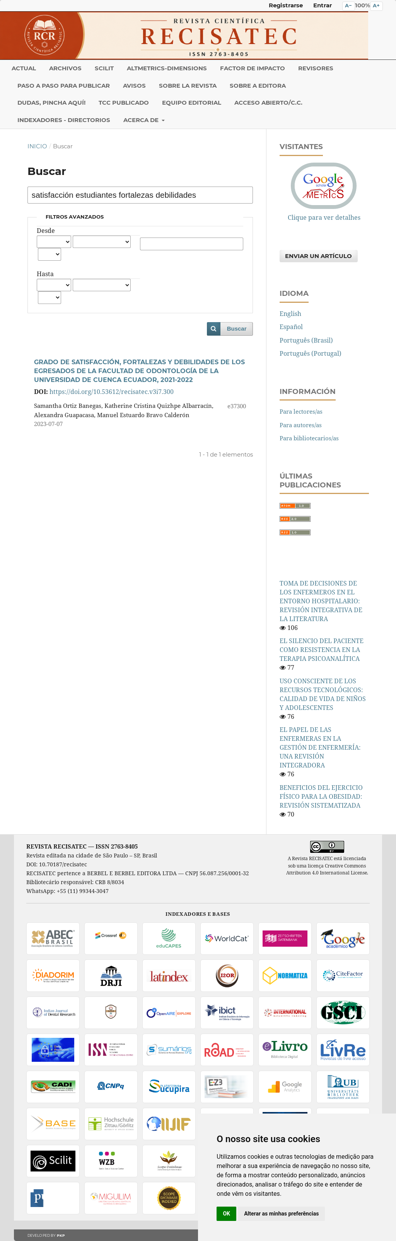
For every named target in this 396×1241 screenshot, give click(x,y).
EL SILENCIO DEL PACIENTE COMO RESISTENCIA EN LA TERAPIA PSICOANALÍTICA (322, 650)
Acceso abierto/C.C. (268, 102)
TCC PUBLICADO (124, 102)
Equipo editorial (191, 102)
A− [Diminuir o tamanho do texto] (348, 5)
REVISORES (315, 68)
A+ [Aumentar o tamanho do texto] (376, 5)
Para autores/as (301, 425)
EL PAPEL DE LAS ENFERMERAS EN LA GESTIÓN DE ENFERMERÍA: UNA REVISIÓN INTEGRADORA (320, 747)
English (290, 313)
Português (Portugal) (310, 353)
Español (291, 327)
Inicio (37, 146)
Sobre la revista (188, 85)
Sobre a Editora (258, 85)
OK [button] (226, 1213)
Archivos (65, 68)
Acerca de (141, 120)
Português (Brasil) (306, 340)
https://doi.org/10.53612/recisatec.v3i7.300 (112, 391)
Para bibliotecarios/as (309, 438)
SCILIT (104, 68)
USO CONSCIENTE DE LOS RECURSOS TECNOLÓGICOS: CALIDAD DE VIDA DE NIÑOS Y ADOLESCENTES (323, 694)
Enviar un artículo (318, 256)
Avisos (134, 85)
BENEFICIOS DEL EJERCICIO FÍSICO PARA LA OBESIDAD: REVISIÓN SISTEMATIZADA (321, 796)
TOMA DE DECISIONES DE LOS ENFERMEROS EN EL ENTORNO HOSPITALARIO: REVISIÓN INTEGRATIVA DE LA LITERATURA (321, 601)
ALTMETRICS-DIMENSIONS (167, 68)
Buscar (237, 328)
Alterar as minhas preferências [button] (281, 1213)
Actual (24, 68)
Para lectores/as (301, 411)
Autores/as (191, 230)
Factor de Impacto (252, 68)
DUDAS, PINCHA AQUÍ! (51, 102)
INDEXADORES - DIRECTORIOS (63, 120)
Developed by (46, 1235)
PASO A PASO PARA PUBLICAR (63, 85)
